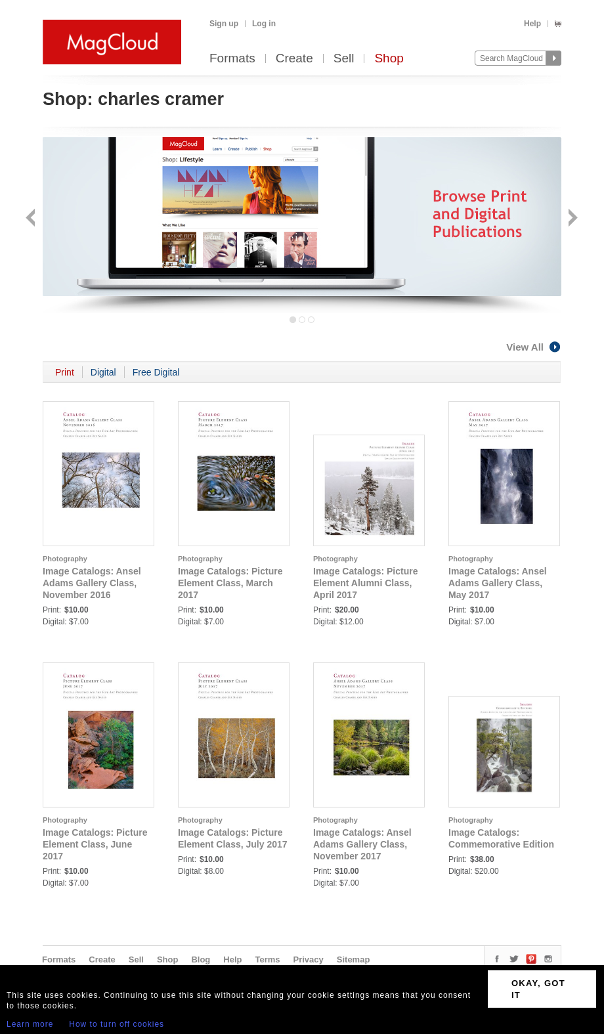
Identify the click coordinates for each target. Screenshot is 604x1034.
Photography (65, 559)
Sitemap (353, 959)
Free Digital (156, 372)
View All (533, 347)
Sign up (223, 23)
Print (64, 372)
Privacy (308, 959)
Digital (103, 372)
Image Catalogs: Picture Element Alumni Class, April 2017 (365, 583)
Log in (264, 23)
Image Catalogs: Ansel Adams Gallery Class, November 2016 (92, 583)
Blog (200, 959)
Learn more (30, 1024)
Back (32, 219)
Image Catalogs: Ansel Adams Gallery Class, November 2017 (362, 844)
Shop (388, 59)
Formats (232, 59)
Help (532, 23)
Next (571, 219)
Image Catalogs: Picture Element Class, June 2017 (95, 844)
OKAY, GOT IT (538, 989)
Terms (267, 959)
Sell (344, 59)
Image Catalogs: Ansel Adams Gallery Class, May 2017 (497, 583)
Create (294, 59)
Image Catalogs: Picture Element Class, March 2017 (230, 583)
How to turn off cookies (116, 1024)
